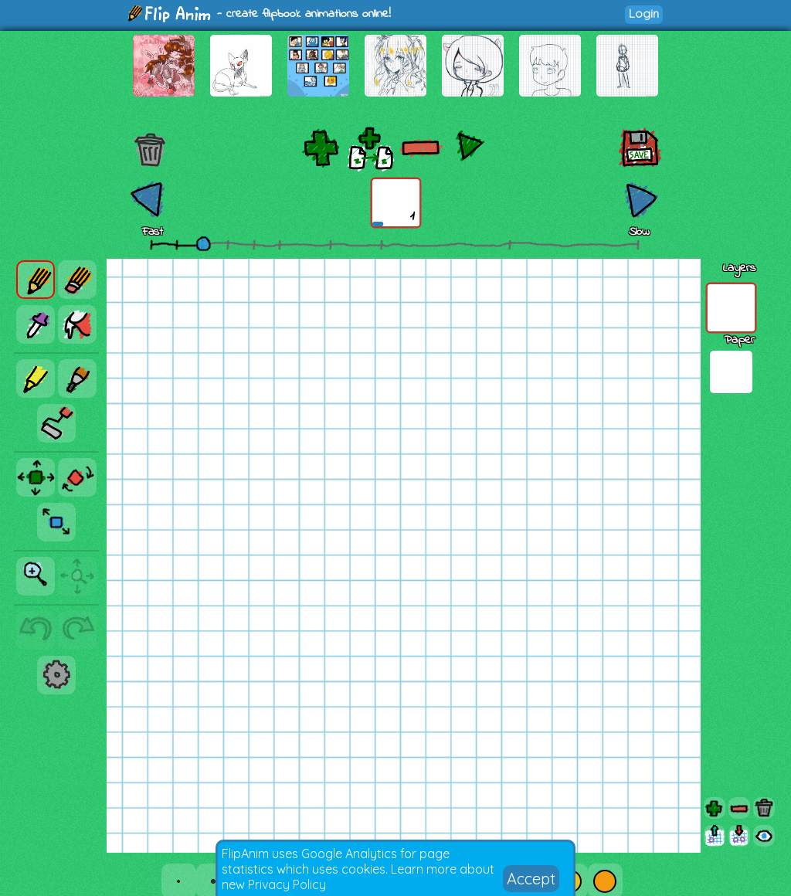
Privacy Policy (287, 884)
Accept (531, 878)
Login (644, 13)
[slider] (203, 243)
